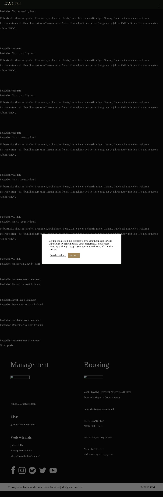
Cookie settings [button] (58, 255)
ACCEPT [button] (74, 255)
